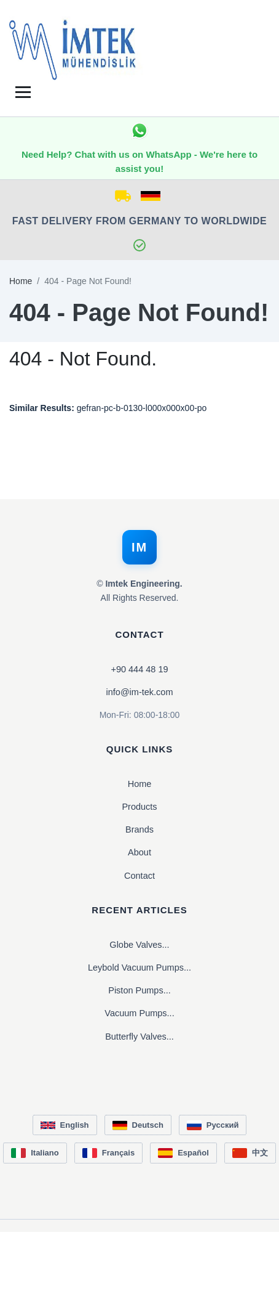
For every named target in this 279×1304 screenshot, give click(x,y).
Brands (139, 829)
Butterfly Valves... (139, 1036)
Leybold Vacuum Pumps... (139, 967)
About (139, 852)
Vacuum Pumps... (139, 1013)
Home (20, 281)
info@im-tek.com (139, 692)
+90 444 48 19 (139, 669)
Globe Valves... (139, 945)
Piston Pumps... (139, 990)
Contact (139, 876)
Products (139, 807)
